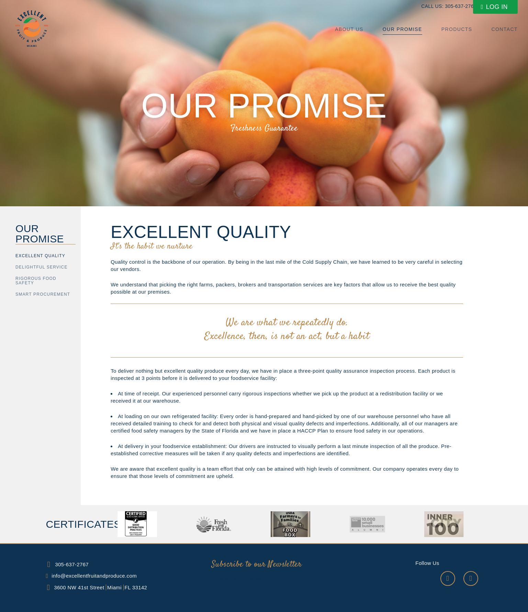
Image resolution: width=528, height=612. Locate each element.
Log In (494, 6)
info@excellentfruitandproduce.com (94, 576)
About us (349, 29)
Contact (505, 29)
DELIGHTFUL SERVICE (41, 267)
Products (456, 29)
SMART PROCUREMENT (42, 294)
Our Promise (402, 29)
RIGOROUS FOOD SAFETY (35, 280)
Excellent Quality (40, 255)
